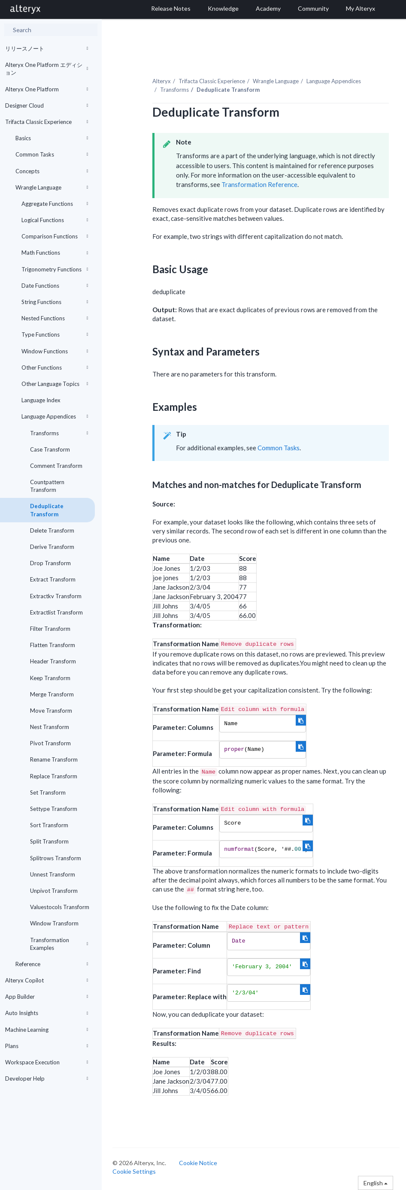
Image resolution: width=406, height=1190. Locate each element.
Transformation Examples (59, 944)
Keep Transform (50, 678)
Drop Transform (50, 563)
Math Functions (54, 252)
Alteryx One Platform (46, 89)
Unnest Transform (52, 874)
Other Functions (54, 367)
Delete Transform (52, 530)
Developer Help (46, 1078)
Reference (51, 964)
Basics (51, 138)
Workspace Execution (46, 1062)
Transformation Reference (259, 184)
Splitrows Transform (55, 858)
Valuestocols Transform (59, 907)
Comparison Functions (54, 236)
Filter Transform (50, 628)
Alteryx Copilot (46, 980)
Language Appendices (54, 416)
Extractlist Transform (56, 612)
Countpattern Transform (47, 486)
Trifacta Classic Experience (46, 121)
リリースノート (46, 48)
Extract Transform (53, 579)
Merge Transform (52, 694)
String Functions (54, 301)
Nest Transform (49, 726)
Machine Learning (46, 1029)
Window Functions (54, 351)
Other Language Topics (54, 383)
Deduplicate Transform (47, 510)
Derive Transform (52, 546)
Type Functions (54, 334)
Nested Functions (54, 318)
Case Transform (50, 449)
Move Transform (51, 710)
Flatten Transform (52, 645)
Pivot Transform (50, 743)
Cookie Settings (134, 1171)
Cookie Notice (198, 1162)
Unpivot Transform (54, 890)
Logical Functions (54, 220)
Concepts (51, 171)
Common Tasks (51, 154)
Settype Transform (53, 808)
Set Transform (48, 792)
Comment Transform (56, 465)
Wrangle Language (51, 187)
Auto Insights (46, 1012)
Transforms (59, 433)
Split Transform (49, 841)
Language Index (41, 400)
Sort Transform (49, 825)
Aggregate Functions (54, 203)
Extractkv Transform (56, 596)
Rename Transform (54, 759)
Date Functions (54, 285)
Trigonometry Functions (54, 269)
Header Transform (53, 661)
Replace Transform (53, 776)
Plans (46, 1045)
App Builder (46, 996)
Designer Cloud (46, 105)
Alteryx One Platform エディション (46, 68)
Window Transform (54, 923)
